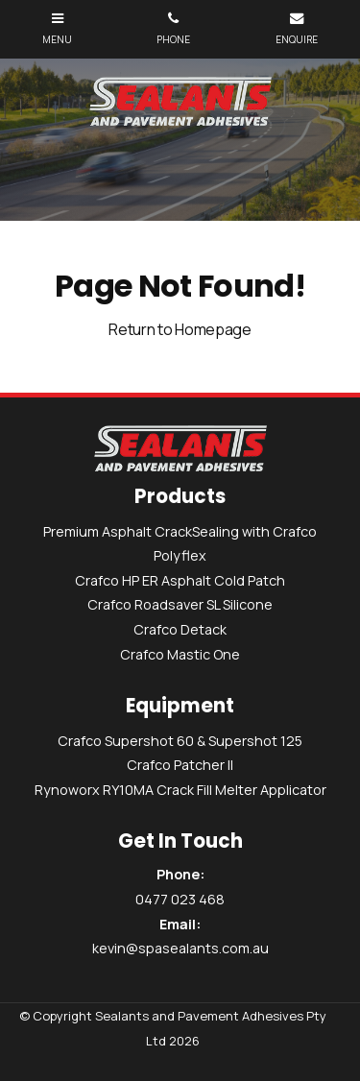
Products (180, 497)
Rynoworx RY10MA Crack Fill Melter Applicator (180, 790)
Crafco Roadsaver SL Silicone (180, 604)
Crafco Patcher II (180, 765)
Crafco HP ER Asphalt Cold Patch (180, 580)
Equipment (180, 706)
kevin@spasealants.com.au (180, 935)
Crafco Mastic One (180, 654)
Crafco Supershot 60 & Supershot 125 (180, 741)
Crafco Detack (180, 629)
